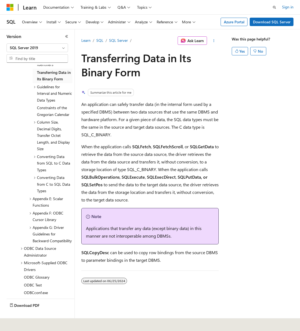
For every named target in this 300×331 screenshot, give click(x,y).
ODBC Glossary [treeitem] (37, 277)
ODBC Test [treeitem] (33, 285)
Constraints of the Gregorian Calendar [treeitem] (53, 111)
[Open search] (274, 7)
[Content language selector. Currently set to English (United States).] (31, 323)
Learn (86, 40)
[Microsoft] (10, 7)
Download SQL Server (271, 21)
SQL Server (118, 40)
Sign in (287, 7)
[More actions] (214, 40)
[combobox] (37, 47)
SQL (99, 40)
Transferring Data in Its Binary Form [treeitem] (54, 76)
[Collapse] (66, 36)
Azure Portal (234, 21)
